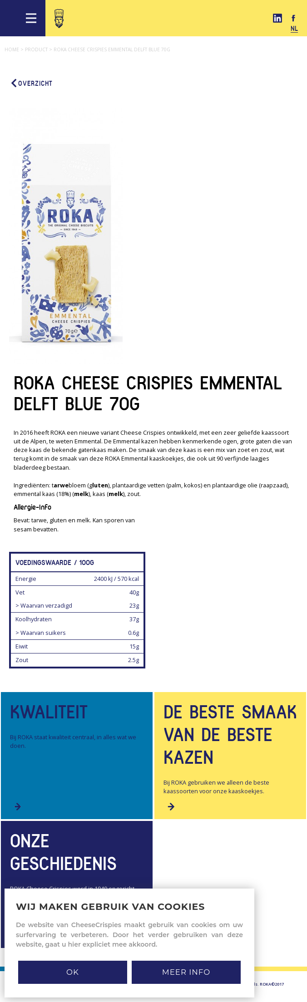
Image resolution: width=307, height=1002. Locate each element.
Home (15, 49)
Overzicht (31, 83)
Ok (72, 972)
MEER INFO (186, 972)
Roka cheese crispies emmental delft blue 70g (112, 49)
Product (39, 49)
